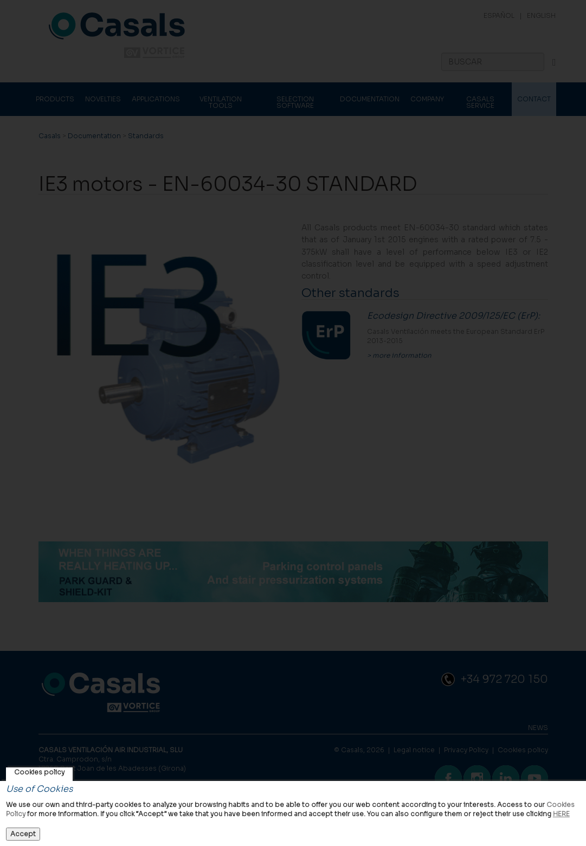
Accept (23, 834)
